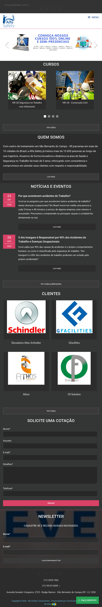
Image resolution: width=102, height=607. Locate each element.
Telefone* (8, 488)
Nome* (6, 429)
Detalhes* (8, 464)
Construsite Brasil (73, 601)
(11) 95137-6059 (50, 585)
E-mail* (6, 452)
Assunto (7, 440)
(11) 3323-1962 (51, 580)
